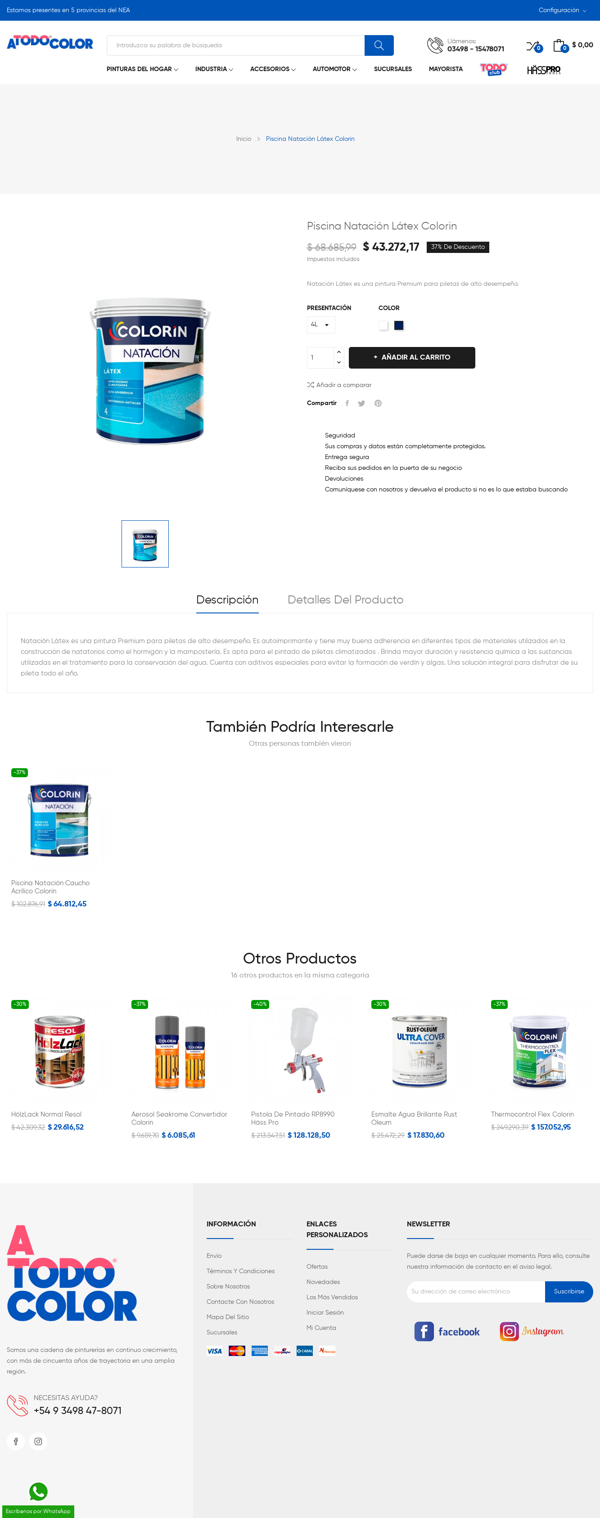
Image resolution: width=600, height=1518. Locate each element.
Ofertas (317, 1267)
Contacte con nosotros (240, 1302)
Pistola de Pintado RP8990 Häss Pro (292, 1118)
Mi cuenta (321, 1328)
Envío (214, 1256)
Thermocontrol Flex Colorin (532, 1114)
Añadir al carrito (415, 357)
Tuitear (361, 403)
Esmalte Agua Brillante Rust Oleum (414, 1118)
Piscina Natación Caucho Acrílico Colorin (50, 887)
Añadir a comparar (339, 384)
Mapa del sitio (228, 1317)
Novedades (323, 1282)
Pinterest (378, 403)
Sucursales (222, 1332)
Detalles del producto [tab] (346, 600)
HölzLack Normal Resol (46, 1114)
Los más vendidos (332, 1297)
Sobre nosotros (228, 1287)
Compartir (347, 403)
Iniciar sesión (325, 1313)
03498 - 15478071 (475, 49)
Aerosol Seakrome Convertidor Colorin (179, 1118)
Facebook (16, 1441)
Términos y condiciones (241, 1271)
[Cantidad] (320, 358)
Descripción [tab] (227, 600)
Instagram (38, 1441)
